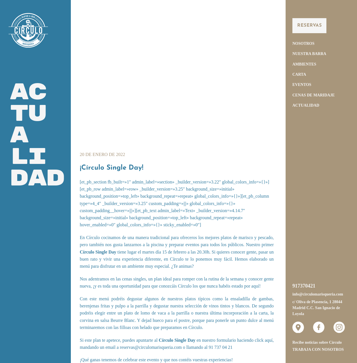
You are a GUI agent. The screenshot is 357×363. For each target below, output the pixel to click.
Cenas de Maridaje (313, 95)
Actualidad (305, 105)
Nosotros (303, 43)
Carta (299, 74)
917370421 (303, 286)
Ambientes (304, 64)
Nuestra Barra (309, 54)
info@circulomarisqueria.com (317, 294)
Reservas (309, 25)
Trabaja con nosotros (318, 349)
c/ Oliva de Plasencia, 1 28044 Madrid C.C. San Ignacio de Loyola (317, 308)
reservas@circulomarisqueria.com (151, 347)
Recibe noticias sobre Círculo (317, 342)
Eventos (301, 85)
